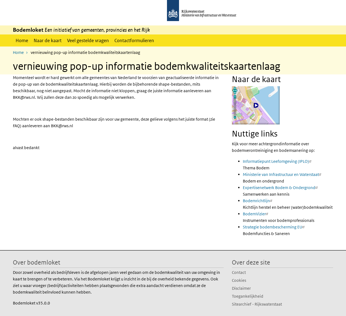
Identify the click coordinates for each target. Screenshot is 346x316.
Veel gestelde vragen (88, 40)
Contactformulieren (134, 40)
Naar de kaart (48, 40)
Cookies (239, 280)
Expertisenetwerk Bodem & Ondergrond (281, 187)
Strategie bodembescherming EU (274, 226)
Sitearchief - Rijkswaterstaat (257, 303)
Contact (239, 272)
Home (22, 40)
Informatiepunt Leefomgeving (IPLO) (278, 161)
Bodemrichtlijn (258, 200)
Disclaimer (241, 288)
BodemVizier (256, 213)
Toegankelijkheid (247, 295)
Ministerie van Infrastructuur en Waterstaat (283, 174)
